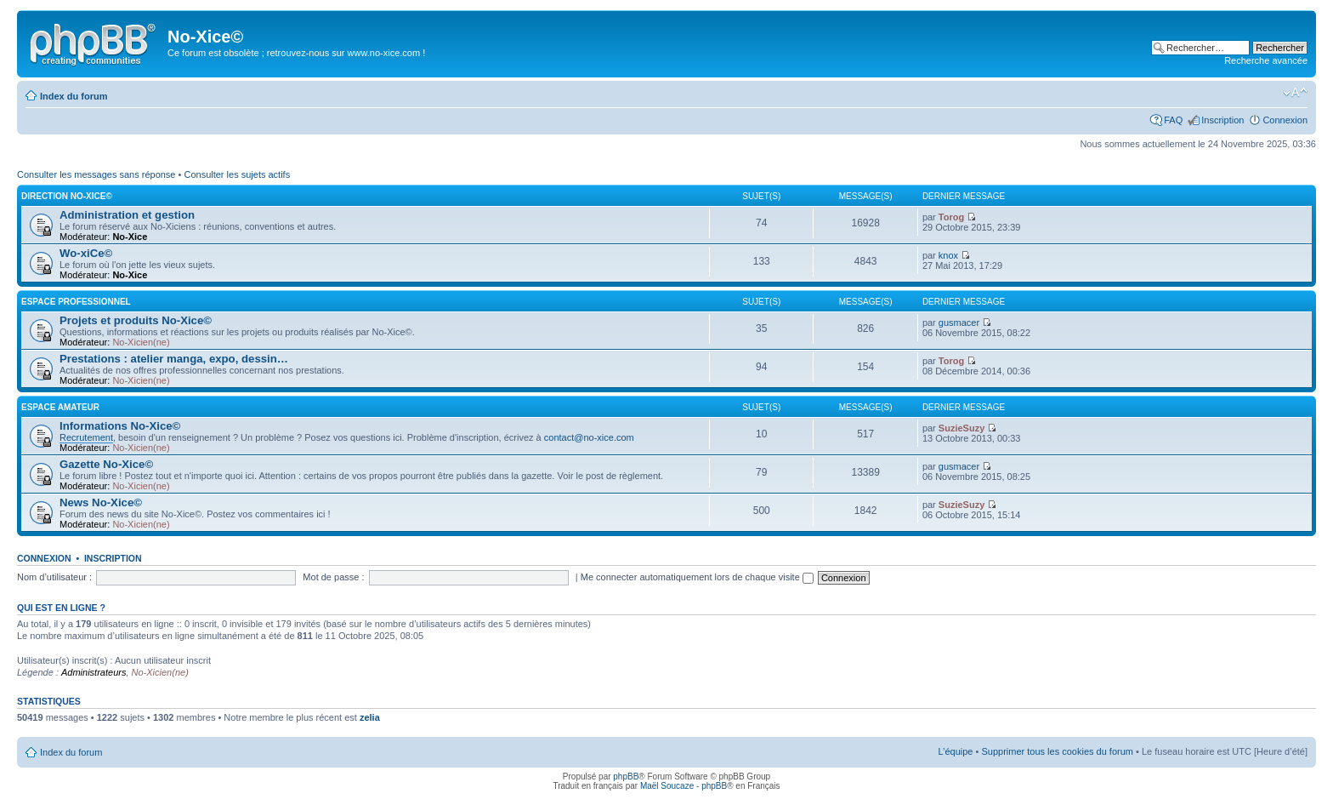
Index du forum (73, 96)
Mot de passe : (333, 577)
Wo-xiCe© (86, 253)
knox (948, 255)
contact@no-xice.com (589, 437)
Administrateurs (93, 672)
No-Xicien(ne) (140, 342)
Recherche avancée (1265, 60)
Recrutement (86, 437)
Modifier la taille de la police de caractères (1295, 92)
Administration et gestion (127, 214)
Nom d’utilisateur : (54, 577)
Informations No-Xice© (120, 426)
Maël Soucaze (667, 786)
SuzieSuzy (961, 428)
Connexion (1284, 120)
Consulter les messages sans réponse (96, 174)
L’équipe (955, 751)
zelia (370, 717)
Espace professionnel (76, 301)
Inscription (1222, 120)
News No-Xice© (101, 502)
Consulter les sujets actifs (237, 174)
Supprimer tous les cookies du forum (1057, 751)
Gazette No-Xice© (106, 464)
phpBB (625, 776)
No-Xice (129, 236)
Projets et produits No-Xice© (136, 320)
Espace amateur (60, 407)
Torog (951, 217)
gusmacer (959, 322)
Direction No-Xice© (66, 196)
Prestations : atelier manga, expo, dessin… (174, 358)
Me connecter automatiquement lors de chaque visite (697, 577)
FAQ (1173, 120)
